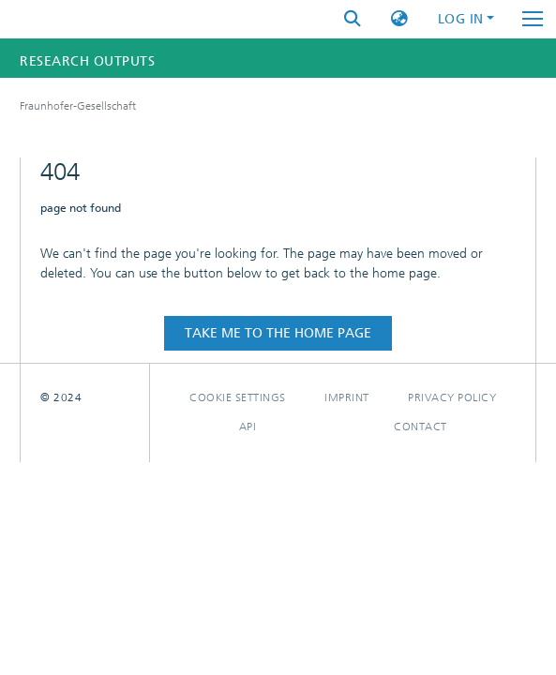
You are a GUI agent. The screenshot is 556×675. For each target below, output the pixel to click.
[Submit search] (352, 19)
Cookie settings (237, 397)
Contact (420, 426)
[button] (399, 19)
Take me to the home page (278, 333)
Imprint (346, 397)
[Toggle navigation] (532, 19)
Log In (461, 19)
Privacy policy (452, 397)
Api (248, 426)
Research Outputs (87, 61)
